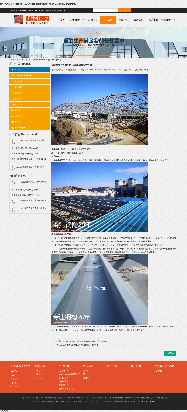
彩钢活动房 (15, 110)
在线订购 (33, 10)
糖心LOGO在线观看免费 (21, 75)
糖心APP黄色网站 (18, 127)
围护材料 (87, 374)
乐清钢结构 (16, 81)
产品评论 (170, 353)
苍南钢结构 (16, 87)
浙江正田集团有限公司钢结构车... (26, 148)
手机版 (13, 10)
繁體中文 (62, 10)
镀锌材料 (87, 371)
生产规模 (14, 386)
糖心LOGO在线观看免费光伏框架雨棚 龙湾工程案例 (84, 341)
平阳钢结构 (16, 104)
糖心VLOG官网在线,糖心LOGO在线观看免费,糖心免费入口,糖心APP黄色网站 (38, 4)
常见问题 (38, 378)
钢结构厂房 (45, 59)
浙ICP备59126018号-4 (145, 401)
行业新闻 (38, 374)
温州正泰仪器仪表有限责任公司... (26, 154)
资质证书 (138, 19)
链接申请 (55, 10)
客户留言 (26, 10)
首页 (62, 19)
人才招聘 (40, 10)
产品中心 (123, 19)
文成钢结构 (16, 93)
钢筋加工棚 (15, 122)
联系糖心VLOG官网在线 (168, 23)
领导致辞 (14, 383)
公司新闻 (38, 371)
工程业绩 (34, 59)
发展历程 (14, 379)
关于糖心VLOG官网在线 (77, 23)
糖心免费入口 (16, 116)
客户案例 (153, 19)
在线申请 (48, 10)
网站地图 (19, 10)
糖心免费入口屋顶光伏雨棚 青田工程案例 (80, 345)
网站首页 (24, 59)
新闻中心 (92, 19)
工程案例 (108, 19)
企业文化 (14, 375)
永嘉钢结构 (16, 98)
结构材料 (87, 378)
